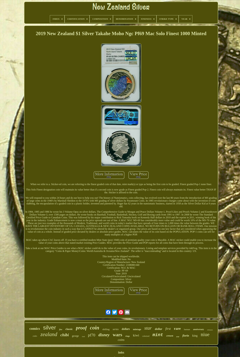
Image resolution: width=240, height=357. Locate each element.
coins (121, 339)
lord (83, 336)
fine (60, 329)
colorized (145, 336)
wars (117, 334)
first (168, 329)
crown (169, 335)
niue (205, 334)
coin (94, 328)
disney (104, 334)
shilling (105, 329)
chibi (64, 335)
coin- (35, 336)
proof (81, 328)
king (195, 335)
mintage (137, 329)
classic (69, 329)
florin (185, 335)
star (148, 328)
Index (121, 352)
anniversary (198, 329)
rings (127, 336)
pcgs (177, 336)
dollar (158, 329)
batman (187, 329)
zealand (49, 334)
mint (158, 334)
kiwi (136, 335)
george (75, 336)
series (115, 329)
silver (49, 327)
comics (34, 329)
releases (210, 330)
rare (177, 328)
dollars (126, 329)
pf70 (91, 335)
